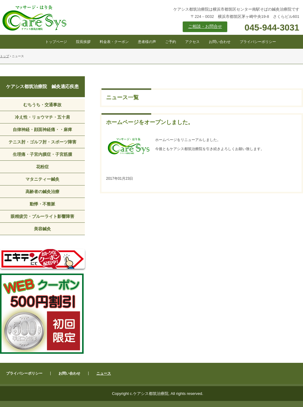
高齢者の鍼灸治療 (42, 191)
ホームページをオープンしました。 (149, 122)
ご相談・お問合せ (205, 26)
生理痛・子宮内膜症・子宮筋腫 (42, 154)
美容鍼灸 (42, 228)
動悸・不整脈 (42, 204)
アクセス (192, 42)
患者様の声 (147, 42)
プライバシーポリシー (258, 42)
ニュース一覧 (122, 97)
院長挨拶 (83, 42)
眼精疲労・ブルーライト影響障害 (42, 216)
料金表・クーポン (114, 42)
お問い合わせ (220, 42)
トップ (4, 56)
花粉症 (42, 166)
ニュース (103, 373)
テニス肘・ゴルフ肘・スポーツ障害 (42, 141)
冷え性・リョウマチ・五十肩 (42, 117)
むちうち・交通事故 (42, 104)
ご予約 (170, 42)
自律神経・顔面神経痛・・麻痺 (42, 129)
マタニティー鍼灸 (42, 179)
